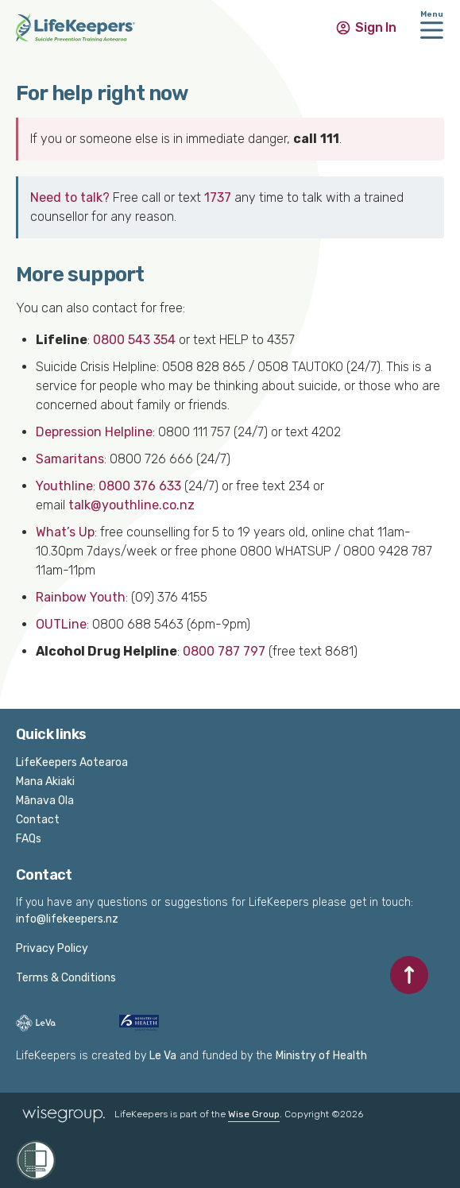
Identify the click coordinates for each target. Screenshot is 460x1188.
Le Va (162, 1055)
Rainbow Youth (81, 597)
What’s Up (65, 532)
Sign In (375, 27)
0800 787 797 (224, 651)
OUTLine (61, 624)
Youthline (64, 485)
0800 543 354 (134, 339)
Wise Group (254, 1114)
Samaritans (70, 458)
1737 (217, 197)
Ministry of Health (321, 1055)
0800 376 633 (140, 485)
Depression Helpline (94, 431)
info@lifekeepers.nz (67, 919)
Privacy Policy (52, 948)
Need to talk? (70, 197)
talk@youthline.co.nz (131, 505)
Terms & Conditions (66, 978)
